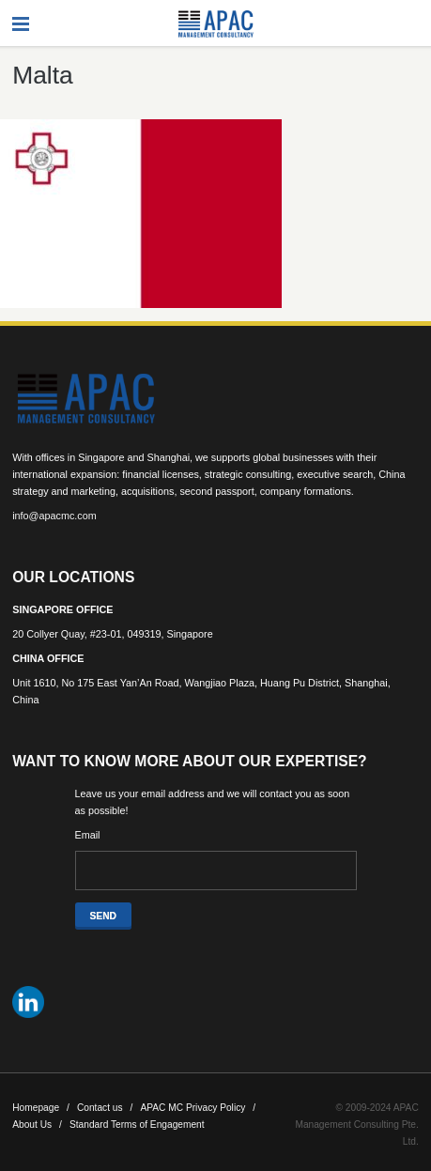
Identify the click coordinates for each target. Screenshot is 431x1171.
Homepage (40, 1107)
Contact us (105, 1107)
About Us (37, 1124)
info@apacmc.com (54, 515)
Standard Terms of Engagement (137, 1124)
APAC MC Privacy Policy (197, 1107)
